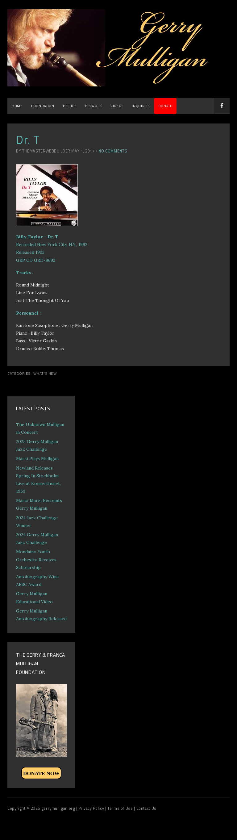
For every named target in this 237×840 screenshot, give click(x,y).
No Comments (112, 151)
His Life (70, 105)
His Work (93, 105)
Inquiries (140, 105)
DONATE (165, 105)
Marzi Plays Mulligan (37, 458)
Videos (116, 105)
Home (17, 105)
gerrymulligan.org (58, 808)
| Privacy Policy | (91, 808)
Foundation (42, 105)
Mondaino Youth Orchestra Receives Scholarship (36, 559)
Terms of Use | (121, 808)
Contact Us (146, 808)
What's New (45, 373)
